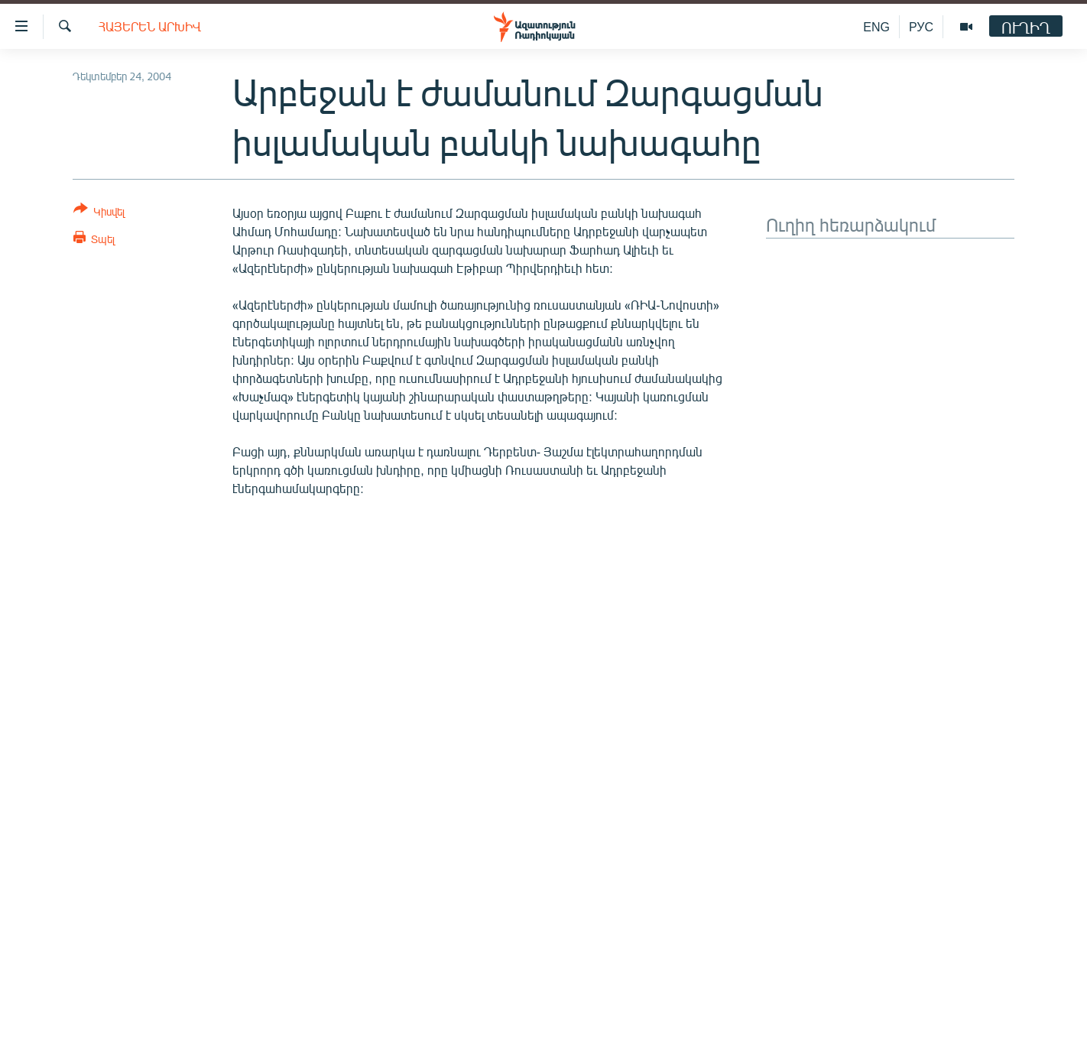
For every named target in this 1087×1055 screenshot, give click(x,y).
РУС (921, 26)
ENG (876, 26)
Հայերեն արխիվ (150, 26)
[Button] (99, 213)
